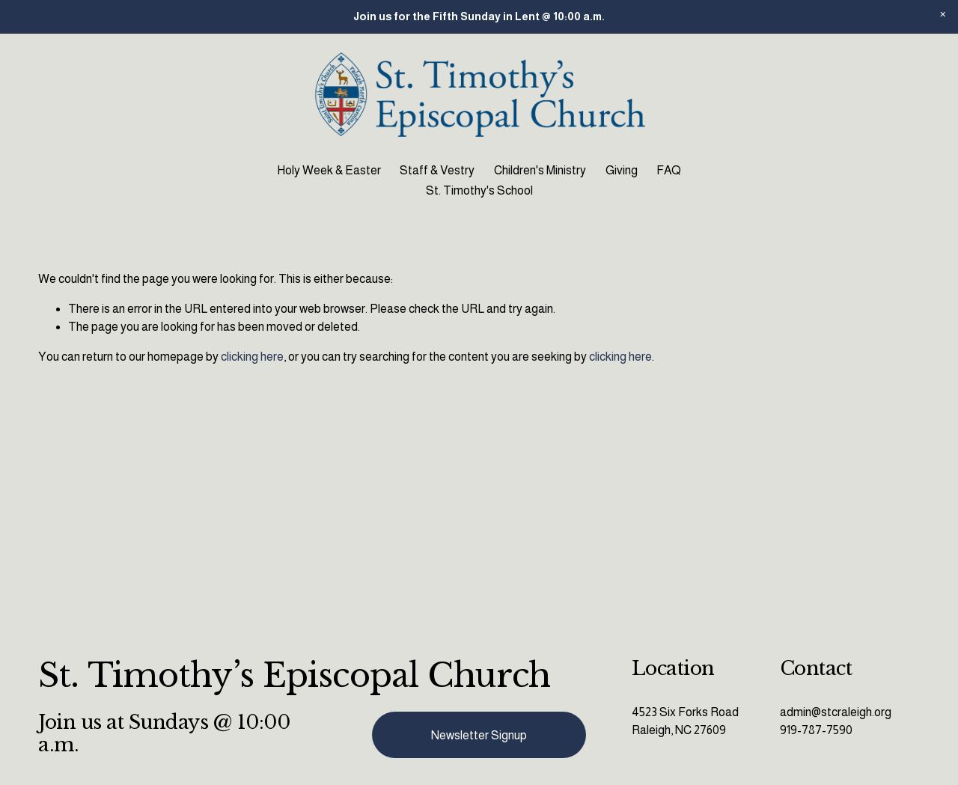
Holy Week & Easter (329, 170)
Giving (621, 170)
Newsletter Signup (479, 735)
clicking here (252, 356)
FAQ (668, 170)
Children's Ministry (540, 170)
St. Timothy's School (479, 190)
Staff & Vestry (437, 170)
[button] (943, 15)
